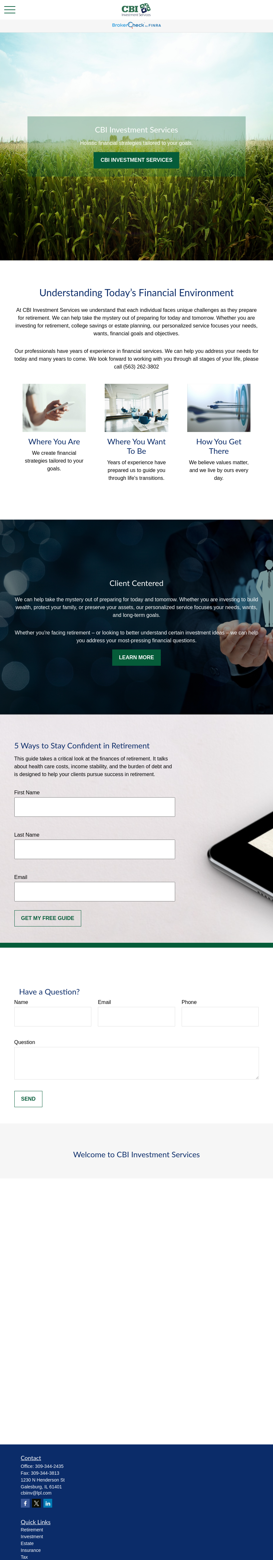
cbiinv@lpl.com (36, 1493)
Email (20, 877)
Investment (32, 1536)
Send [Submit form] (28, 1099)
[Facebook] (25, 1503)
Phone (189, 1002)
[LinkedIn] (47, 1503)
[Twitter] (36, 1503)
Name (21, 1002)
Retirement (32, 1529)
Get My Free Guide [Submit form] (47, 918)
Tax (24, 1557)
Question (24, 1042)
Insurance (31, 1550)
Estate (27, 1543)
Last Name (26, 835)
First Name (27, 792)
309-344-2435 (49, 1466)
